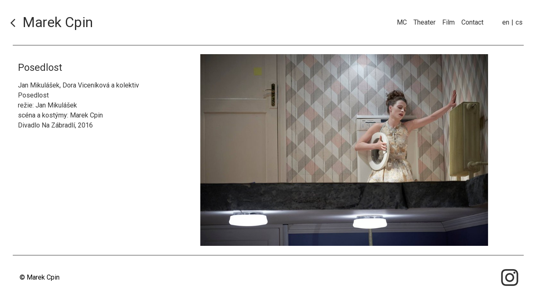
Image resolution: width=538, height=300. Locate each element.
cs (519, 22)
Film (448, 22)
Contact (472, 22)
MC (402, 22)
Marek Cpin (57, 23)
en (505, 22)
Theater (424, 22)
